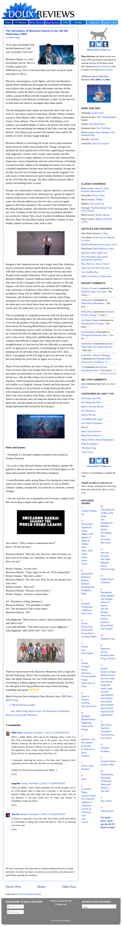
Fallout (84, 663)
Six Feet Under (108, 678)
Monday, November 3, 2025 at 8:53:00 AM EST (42, 814)
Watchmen (106, 777)
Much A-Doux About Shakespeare (97, 439)
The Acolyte (87, 524)
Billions (85, 580)
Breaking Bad (87, 587)
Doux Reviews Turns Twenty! (95, 263)
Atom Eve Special (100, 143)
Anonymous (87, 300)
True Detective (108, 734)
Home (41, 887)
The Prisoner (107, 628)
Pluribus (105, 612)
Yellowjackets (107, 811)
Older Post (69, 887)
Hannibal (85, 716)
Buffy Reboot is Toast (103, 248)
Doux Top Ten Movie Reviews (95, 268)
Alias (83, 547)
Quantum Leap (108, 638)
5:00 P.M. (94, 139)
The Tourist (106, 724)
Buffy (84, 593)
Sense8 (104, 668)
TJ (82, 367)
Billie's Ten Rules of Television (96, 276)
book (92, 69)
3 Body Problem (89, 510)
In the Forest (98, 113)
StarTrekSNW (107, 704)
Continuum (86, 610)
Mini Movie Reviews (91, 435)
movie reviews (106, 69)
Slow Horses (107, 681)
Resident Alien (108, 655)
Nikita (104, 565)
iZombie (85, 755)
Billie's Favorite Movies (92, 406)
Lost (83, 818)
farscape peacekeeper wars (94, 335)
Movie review (34, 711)
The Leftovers (88, 798)
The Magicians (108, 509)
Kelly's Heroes (102, 214)
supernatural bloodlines (92, 303)
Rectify (104, 652)
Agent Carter (87, 534)
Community (87, 606)
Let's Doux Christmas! (91, 423)
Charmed (85, 603)
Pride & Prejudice (89, 443)
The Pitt (104, 609)
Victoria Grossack (89, 288)
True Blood (106, 731)
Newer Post (13, 887)
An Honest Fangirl (90, 320)
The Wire (105, 791)
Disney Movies (88, 414)
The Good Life (97, 203)
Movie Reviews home (23, 704)
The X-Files (106, 801)
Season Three (98, 195)
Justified (85, 769)
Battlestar (85, 577)
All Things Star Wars (91, 402)
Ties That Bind (103, 128)
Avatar (84, 563)
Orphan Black (107, 579)
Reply (14, 774)
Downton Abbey (89, 636)
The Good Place (88, 706)
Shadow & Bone (108, 671)
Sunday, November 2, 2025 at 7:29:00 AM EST (43, 783)
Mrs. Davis (106, 542)
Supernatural (107, 714)
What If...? (106, 787)
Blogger (66, 920)
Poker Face (106, 615)
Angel (84, 557)
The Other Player (97, 124)
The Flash (86, 673)
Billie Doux (17, 732)
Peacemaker (106, 592)
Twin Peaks (106, 738)
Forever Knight (88, 676)
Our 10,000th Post (90, 272)
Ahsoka (84, 544)
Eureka (84, 646)
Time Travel (87, 452)
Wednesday (106, 781)
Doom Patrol (87, 633)
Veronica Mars (107, 764)
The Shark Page (88, 448)
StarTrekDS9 (107, 695)
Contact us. (61, 904)
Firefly (84, 669)
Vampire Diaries (108, 761)
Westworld (106, 784)
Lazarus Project (88, 795)
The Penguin (107, 599)
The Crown (86, 613)
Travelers (105, 728)
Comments (13, 912)
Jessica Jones (87, 765)
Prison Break (107, 625)
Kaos (83, 779)
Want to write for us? (61, 901)
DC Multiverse (88, 410)
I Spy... (106, 233)
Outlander (105, 582)
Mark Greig (21, 711)
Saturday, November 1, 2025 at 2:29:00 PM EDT (46, 732)
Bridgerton (86, 590)
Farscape (85, 666)
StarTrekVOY (107, 711)
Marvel (84, 427)
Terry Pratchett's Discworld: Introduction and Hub (94, 258)
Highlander (86, 722)
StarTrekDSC (107, 698)
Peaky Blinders (108, 595)
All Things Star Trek (91, 398)
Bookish (85, 583)
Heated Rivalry (88, 719)
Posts (10, 906)
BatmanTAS (87, 573)
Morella (15, 814)
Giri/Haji (85, 702)
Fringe (84, 679)
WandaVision (107, 774)
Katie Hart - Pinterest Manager (95, 355)
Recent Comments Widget (110, 373)
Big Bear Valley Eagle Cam (94, 252)
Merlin (104, 529)
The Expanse (87, 653)
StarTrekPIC (106, 701)
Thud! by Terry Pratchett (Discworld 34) (95, 190)
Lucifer (84, 822)
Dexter (84, 623)
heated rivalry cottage (92, 323)
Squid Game (106, 688)
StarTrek (105, 691)
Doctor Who (87, 626)
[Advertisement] (98, 164)
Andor (84, 553)
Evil (83, 650)
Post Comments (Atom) (30, 894)
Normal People (108, 569)
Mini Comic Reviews (91, 431)
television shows (100, 66)
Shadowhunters (108, 675)
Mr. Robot (105, 539)
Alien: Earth (87, 550)
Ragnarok (105, 648)
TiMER (99, 199)
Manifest (105, 526)
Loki (83, 815)
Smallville (105, 685)
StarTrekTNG (107, 708)
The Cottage (102, 117)
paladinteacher (88, 331)
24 (82, 514)
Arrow (84, 560)
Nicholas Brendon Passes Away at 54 (98, 244)
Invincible (86, 745)
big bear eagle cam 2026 (93, 291)
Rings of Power (108, 658)
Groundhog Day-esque (92, 419)
